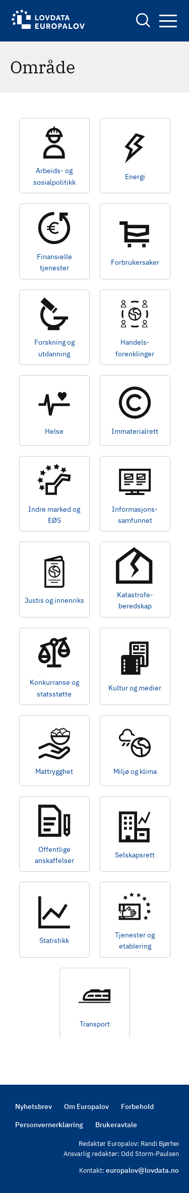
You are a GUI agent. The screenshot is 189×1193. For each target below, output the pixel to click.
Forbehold (137, 1106)
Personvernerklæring (49, 1124)
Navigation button (168, 21)
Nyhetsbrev (33, 1106)
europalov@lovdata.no (142, 1170)
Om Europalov (86, 1106)
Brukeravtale (116, 1124)
